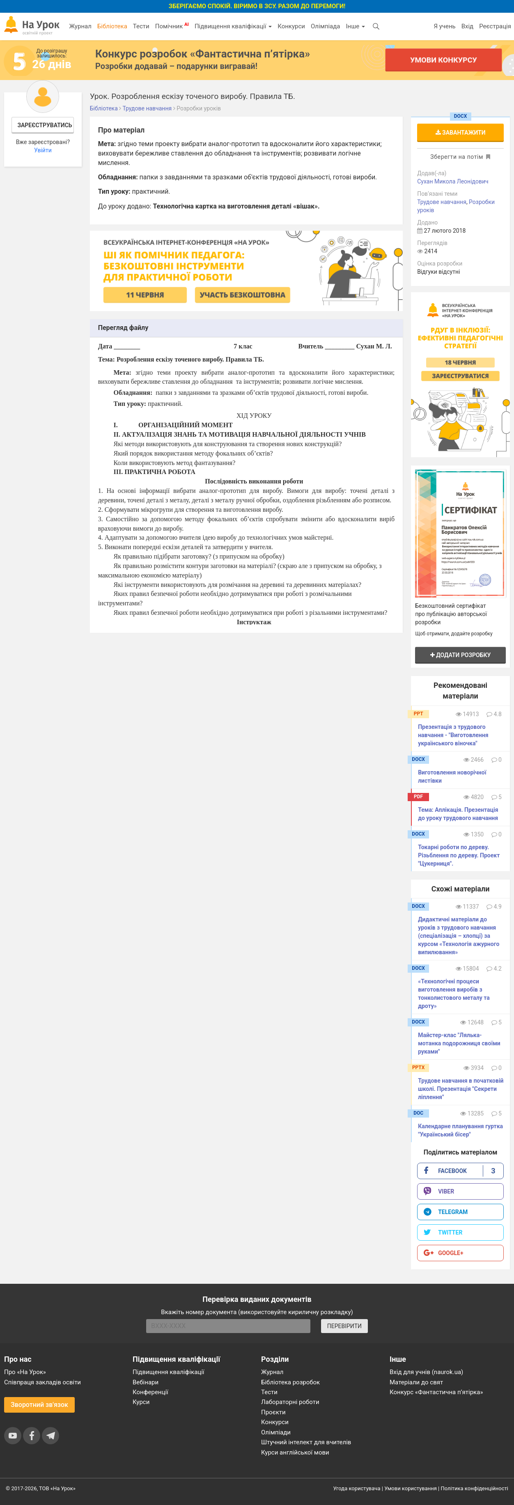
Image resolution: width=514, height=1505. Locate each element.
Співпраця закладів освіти (42, 1382)
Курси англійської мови (295, 1452)
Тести (141, 26)
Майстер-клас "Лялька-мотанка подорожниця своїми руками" (459, 1043)
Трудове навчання (441, 202)
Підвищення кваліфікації (233, 26)
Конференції (150, 1392)
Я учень (444, 26)
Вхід (467, 26)
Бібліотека (112, 26)
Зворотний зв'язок (39, 1405)
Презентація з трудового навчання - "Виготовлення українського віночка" (453, 735)
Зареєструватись (44, 125)
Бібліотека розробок (290, 1382)
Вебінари (145, 1382)
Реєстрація (495, 26)
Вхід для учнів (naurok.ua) (426, 1372)
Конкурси (291, 26)
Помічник (172, 26)
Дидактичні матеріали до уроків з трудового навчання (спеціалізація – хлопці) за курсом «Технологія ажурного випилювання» (458, 935)
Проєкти (273, 1412)
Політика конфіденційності (474, 1488)
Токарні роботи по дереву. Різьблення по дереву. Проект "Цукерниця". (459, 855)
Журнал (80, 26)
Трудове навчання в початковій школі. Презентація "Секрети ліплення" (460, 1088)
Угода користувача (357, 1488)
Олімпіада (325, 26)
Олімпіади (276, 1432)
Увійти (43, 150)
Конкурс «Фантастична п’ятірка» (436, 1392)
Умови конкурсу (443, 59)
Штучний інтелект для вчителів (306, 1442)
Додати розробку (460, 655)
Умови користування (410, 1488)
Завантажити (461, 132)
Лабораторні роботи (290, 1402)
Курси (141, 1402)
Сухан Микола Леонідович (453, 181)
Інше (355, 26)
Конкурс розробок (202, 54)
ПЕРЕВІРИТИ (344, 1326)
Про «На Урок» (25, 1372)
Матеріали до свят (416, 1382)
